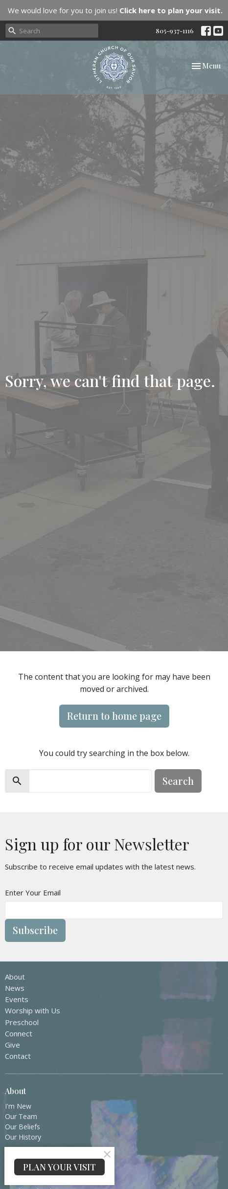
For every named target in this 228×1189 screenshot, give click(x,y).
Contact (18, 1056)
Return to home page (114, 715)
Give (12, 1045)
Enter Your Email (33, 892)
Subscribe (35, 930)
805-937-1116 (175, 30)
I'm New (18, 1106)
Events (16, 999)
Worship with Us (32, 1010)
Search (178, 780)
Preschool (22, 1022)
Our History (23, 1137)
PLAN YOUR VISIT (59, 1167)
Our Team (21, 1116)
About (15, 977)
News (14, 988)
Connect (18, 1033)
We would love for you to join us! (115, 10)
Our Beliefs (22, 1126)
